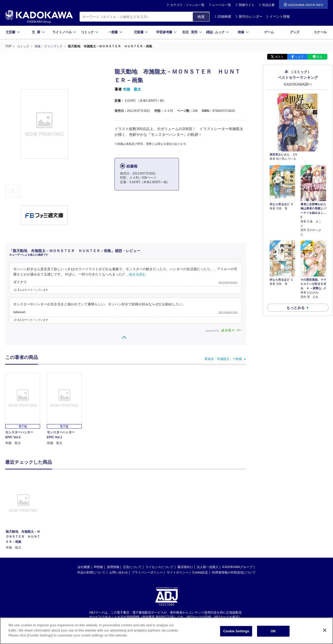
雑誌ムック (217, 32)
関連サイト (246, 5)
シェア (299, 56)
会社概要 (84, 567)
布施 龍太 (132, 89)
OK (273, 633)
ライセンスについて (159, 567)
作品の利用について (91, 572)
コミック (89, 32)
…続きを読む (136, 274)
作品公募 (268, 5)
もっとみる (295, 308)
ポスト (279, 56)
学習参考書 (166, 32)
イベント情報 (278, 16)
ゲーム (269, 32)
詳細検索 (222, 16)
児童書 (141, 32)
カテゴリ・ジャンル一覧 (187, 5)
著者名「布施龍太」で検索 (223, 359)
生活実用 (192, 32)
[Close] (324, 632)
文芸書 (13, 32)
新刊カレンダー (248, 16)
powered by (224, 330)
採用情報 (113, 567)
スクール (320, 32)
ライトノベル (64, 32)
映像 (243, 32)
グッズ (294, 32)
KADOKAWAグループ (237, 567)
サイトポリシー (178, 572)
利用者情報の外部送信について (234, 572)
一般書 (115, 32)
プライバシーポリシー (147, 572)
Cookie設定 (200, 572)
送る (319, 56)
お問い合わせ (118, 572)
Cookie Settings (236, 633)
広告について (132, 567)
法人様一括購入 (208, 567)
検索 (201, 17)
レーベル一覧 (221, 5)
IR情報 (98, 567)
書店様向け (185, 567)
